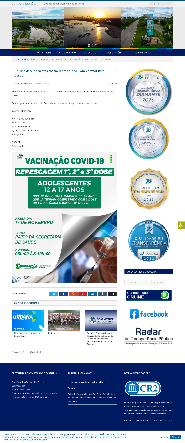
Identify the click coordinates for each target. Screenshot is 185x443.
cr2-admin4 (21, 83)
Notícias (113, 83)
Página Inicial (43, 52)
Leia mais (163, 437)
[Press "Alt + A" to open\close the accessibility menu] (181, 225)
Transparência (141, 52)
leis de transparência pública (137, 413)
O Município (66, 52)
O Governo (90, 52)
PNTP (136, 420)
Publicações (114, 52)
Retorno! (55, 333)
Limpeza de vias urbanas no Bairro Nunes (64, 3)
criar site (142, 402)
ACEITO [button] (175, 436)
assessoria (145, 406)
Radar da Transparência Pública (157, 420)
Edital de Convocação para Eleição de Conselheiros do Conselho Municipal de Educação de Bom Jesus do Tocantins (100, 338)
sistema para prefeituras (161, 402)
